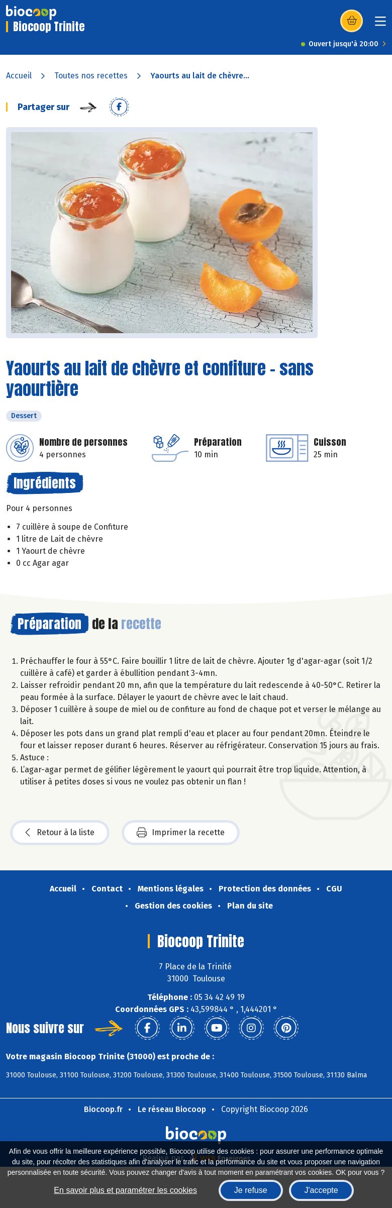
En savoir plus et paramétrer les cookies (125, 1190)
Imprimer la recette (181, 833)
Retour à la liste (59, 833)
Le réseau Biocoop (172, 1109)
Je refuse (250, 1190)
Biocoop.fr (103, 1109)
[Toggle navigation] (380, 24)
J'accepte (321, 1190)
